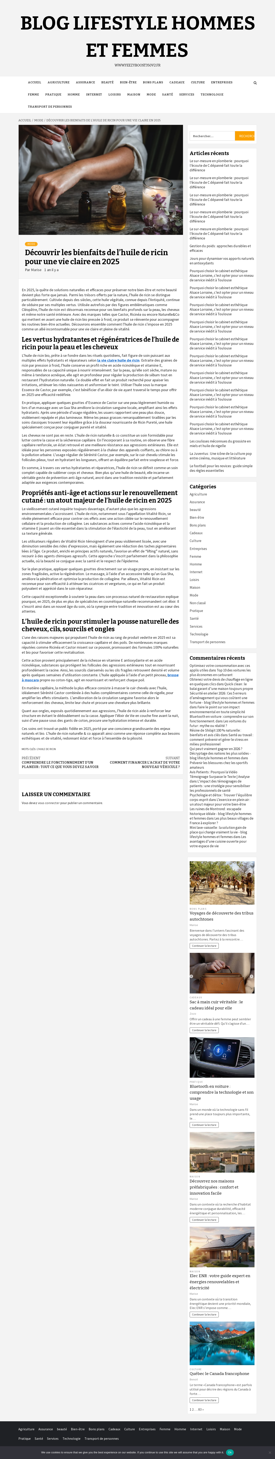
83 (200, 1409)
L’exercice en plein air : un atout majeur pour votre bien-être (220, 802)
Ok (230, 1452)
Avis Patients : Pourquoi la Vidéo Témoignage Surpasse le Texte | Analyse (220, 774)
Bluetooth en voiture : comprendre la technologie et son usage (222, 1092)
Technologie (212, 94)
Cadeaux (177, 82)
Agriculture (58, 82)
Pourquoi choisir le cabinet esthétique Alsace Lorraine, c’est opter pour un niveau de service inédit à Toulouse (222, 275)
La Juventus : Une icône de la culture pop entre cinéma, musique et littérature (221, 455)
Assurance (85, 82)
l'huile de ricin (46, 749)
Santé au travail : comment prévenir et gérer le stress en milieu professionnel (221, 739)
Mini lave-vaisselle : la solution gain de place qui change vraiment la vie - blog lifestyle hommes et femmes (218, 832)
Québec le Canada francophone (219, 1373)
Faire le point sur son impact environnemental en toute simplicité (217, 709)
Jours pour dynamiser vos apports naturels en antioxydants (222, 260)
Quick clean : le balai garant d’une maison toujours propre (221, 686)
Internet (94, 94)
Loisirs (114, 94)
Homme (74, 94)
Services (186, 94)
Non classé (198, 603)
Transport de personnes (50, 107)
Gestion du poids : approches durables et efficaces (220, 248)
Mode (151, 94)
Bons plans (153, 82)
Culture (198, 82)
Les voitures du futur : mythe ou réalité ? (218, 723)
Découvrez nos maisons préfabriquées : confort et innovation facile (214, 1187)
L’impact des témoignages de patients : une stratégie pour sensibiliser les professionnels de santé (220, 786)
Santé (167, 94)
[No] (270, 1452)
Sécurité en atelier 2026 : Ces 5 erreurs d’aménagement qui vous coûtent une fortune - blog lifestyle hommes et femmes (222, 698)
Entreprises (222, 82)
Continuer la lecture (204, 946)
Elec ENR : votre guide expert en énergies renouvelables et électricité (220, 1281)
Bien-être (128, 82)
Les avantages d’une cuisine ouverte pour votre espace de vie (218, 841)
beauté (107, 82)
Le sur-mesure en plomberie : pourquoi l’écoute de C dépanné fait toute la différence (219, 165)
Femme (33, 94)
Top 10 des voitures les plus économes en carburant (220, 672)
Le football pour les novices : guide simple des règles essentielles (221, 468)
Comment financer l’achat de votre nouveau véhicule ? (140, 762)
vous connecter (49, 803)
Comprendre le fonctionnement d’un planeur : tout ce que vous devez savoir (61, 762)
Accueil (34, 82)
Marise (36, 269)
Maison (133, 94)
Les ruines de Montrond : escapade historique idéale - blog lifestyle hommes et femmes (221, 813)
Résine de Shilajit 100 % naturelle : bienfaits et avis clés (215, 732)
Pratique (53, 94)
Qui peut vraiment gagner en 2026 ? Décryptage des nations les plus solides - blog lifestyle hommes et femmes (220, 753)
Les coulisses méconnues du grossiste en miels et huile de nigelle (220, 443)
